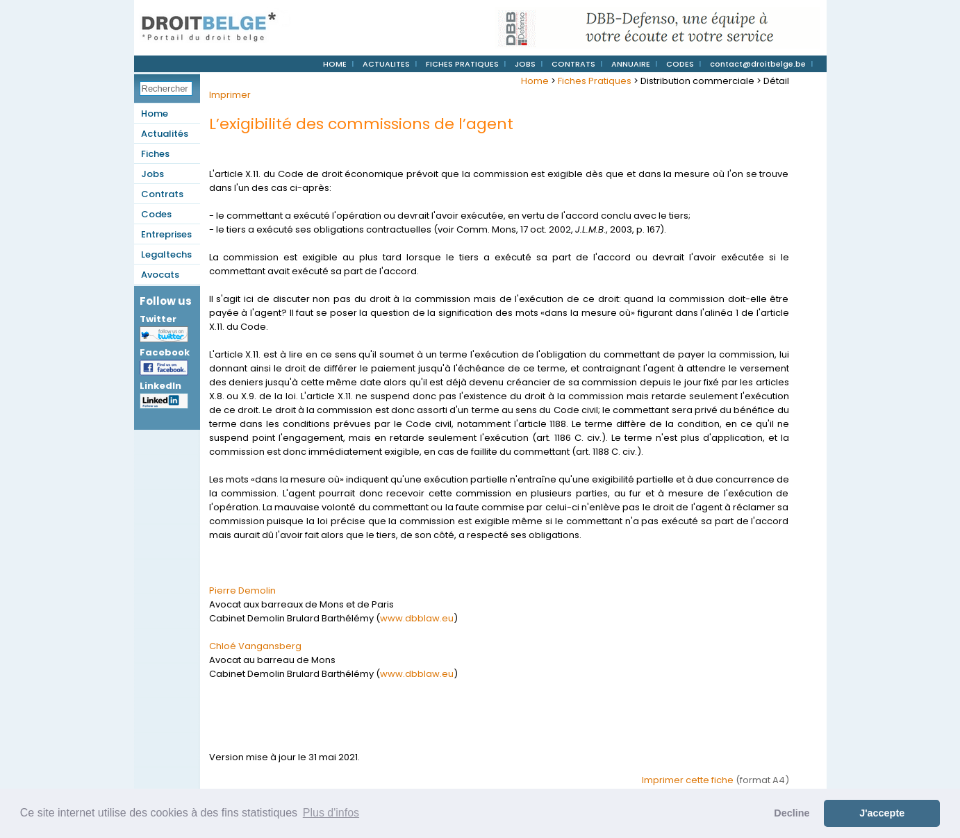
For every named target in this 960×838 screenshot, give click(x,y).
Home (154, 113)
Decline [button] (791, 813)
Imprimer (230, 94)
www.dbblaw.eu (417, 618)
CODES (680, 63)
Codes (156, 214)
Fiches (155, 153)
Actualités (164, 133)
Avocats (160, 274)
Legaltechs (166, 254)
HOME (335, 63)
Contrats (162, 194)
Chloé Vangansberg (255, 646)
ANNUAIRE (630, 63)
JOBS (525, 63)
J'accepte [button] (881, 813)
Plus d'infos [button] (331, 813)
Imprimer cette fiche (688, 780)
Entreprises (166, 234)
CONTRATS (573, 63)
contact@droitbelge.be (758, 63)
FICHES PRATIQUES (462, 63)
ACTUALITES (386, 63)
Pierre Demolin (242, 590)
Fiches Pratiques (594, 80)
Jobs (152, 174)
